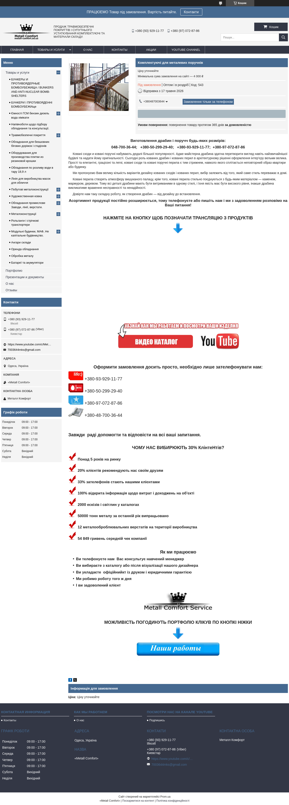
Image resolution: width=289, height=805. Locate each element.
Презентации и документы (25, 277)
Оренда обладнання (25, 249)
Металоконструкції (23, 214)
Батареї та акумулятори (27, 262)
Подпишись (157, 720)
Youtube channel (186, 49)
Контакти (191, 12)
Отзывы (11, 290)
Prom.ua (165, 796)
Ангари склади (21, 242)
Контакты (119, 49)
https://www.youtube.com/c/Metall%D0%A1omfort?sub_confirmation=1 (30, 344)
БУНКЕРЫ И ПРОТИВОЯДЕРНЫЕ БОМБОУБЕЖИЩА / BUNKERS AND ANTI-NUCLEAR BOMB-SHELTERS (32, 87)
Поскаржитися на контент (138, 800)
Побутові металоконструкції (29, 189)
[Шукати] (283, 37)
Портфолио (14, 270)
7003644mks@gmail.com (24, 349)
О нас (88, 49)
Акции (151, 49)
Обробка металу (22, 256)
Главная (17, 49)
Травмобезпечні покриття (28, 135)
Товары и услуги (51, 49)
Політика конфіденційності (173, 800)
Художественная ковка (26, 196)
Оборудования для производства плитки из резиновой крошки (27, 157)
